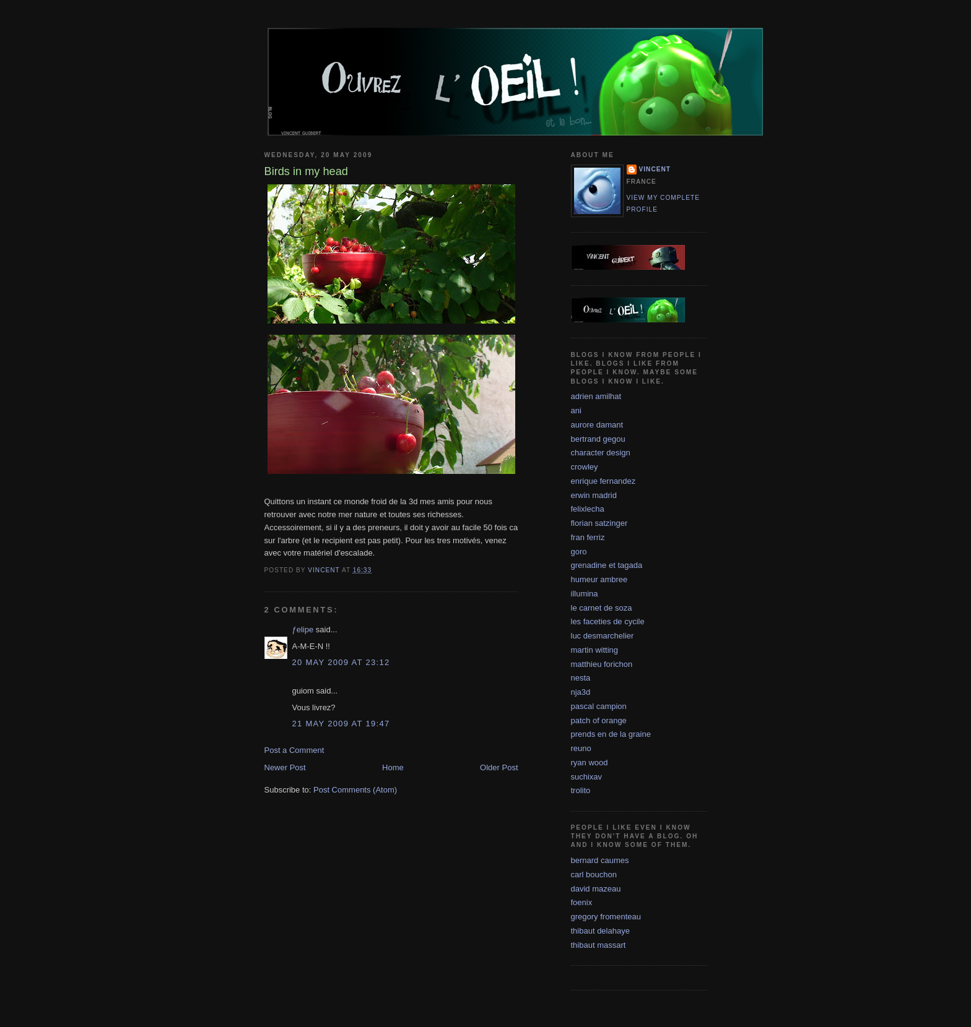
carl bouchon (594, 874)
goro (579, 551)
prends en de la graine (611, 734)
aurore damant (597, 424)
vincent (655, 169)
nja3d (581, 692)
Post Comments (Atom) (355, 789)
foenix (582, 902)
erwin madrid (594, 495)
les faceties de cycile (608, 621)
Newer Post (285, 767)
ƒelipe (303, 629)
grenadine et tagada (607, 565)
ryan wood (589, 762)
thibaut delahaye (600, 930)
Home (393, 767)
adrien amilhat (596, 396)
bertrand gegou (598, 439)
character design (600, 452)
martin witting (595, 650)
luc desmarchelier (602, 635)
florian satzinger (599, 523)
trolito (581, 790)
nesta (581, 677)
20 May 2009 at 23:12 (341, 662)
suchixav (587, 776)
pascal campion (599, 706)
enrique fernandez (603, 481)
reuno (581, 748)
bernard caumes (600, 860)
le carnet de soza (601, 607)
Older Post (499, 767)
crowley (584, 466)
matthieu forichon (602, 664)
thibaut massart (598, 945)
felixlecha (587, 509)
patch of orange (599, 720)
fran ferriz (588, 537)
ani (576, 410)
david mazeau (596, 888)
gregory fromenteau (606, 916)
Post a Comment (294, 750)
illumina (584, 593)
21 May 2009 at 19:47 (341, 723)
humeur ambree (599, 579)
